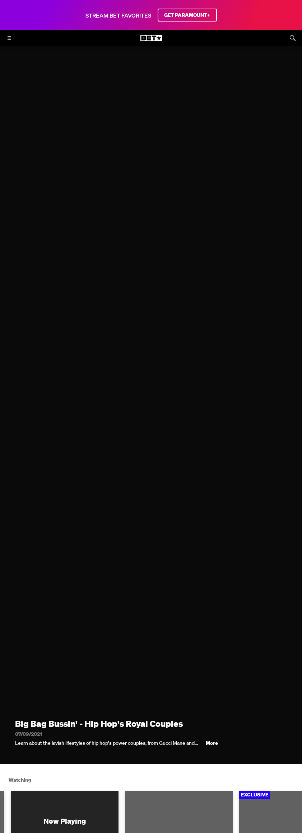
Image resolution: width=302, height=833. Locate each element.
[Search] (293, 38)
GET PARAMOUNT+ (187, 15)
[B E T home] (151, 41)
